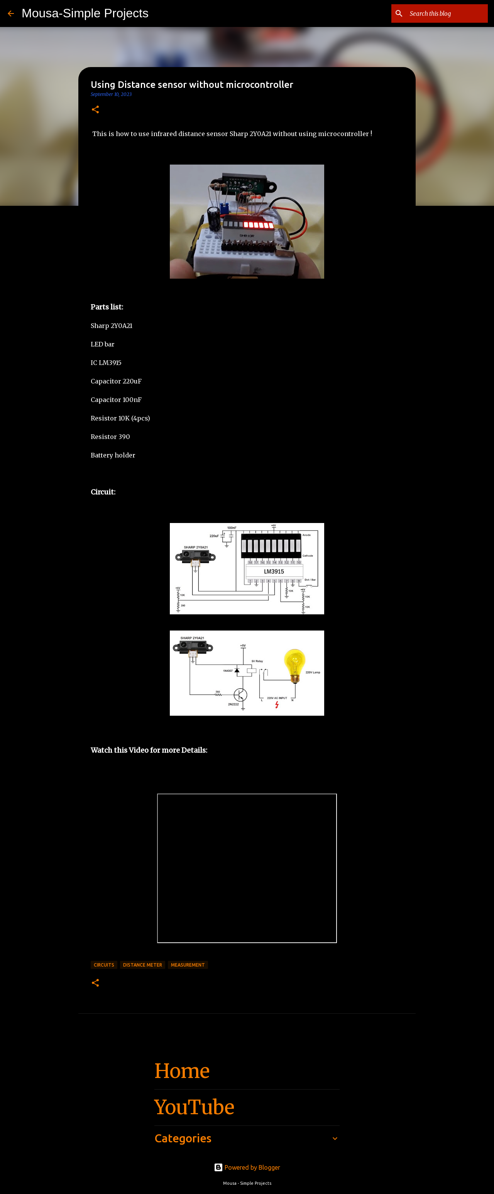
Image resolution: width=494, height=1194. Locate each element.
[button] (95, 110)
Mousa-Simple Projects (85, 13)
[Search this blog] (447, 13)
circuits (104, 964)
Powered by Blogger (247, 1167)
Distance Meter (142, 964)
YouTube (194, 1107)
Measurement (188, 964)
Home (182, 1071)
